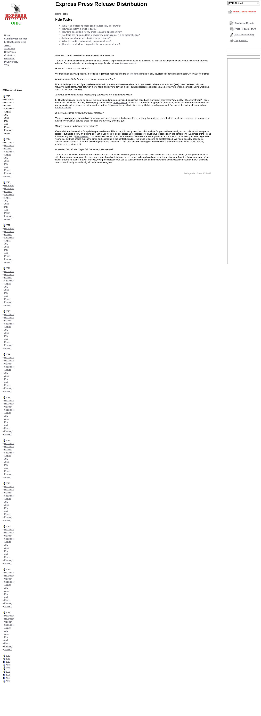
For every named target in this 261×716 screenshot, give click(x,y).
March (7, 170)
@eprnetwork (241, 40)
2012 (8, 655)
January (8, 176)
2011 (8, 659)
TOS (6, 65)
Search (7, 45)
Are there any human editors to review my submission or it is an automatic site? (101, 35)
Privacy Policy (11, 62)
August (7, 155)
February (8, 173)
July (6, 158)
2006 (8, 675)
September (9, 152)
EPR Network (81, 136)
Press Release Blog (244, 34)
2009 (8, 665)
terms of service (128, 63)
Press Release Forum (245, 29)
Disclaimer (9, 58)
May (6, 164)
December (9, 185)
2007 (8, 671)
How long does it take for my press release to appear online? (92, 32)
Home (7, 35)
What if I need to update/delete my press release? (86, 41)
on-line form (132, 73)
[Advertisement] (243, 110)
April (6, 167)
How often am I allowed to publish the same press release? (91, 44)
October (8, 149)
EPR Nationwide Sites (15, 42)
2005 (8, 678)
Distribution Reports (244, 23)
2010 (8, 662)
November (9, 145)
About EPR (9, 48)
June (6, 161)
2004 (8, 681)
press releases (120, 102)
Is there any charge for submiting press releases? (86, 38)
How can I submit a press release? (79, 29)
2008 (8, 668)
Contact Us (9, 55)
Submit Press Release (244, 11)
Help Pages (10, 52)
